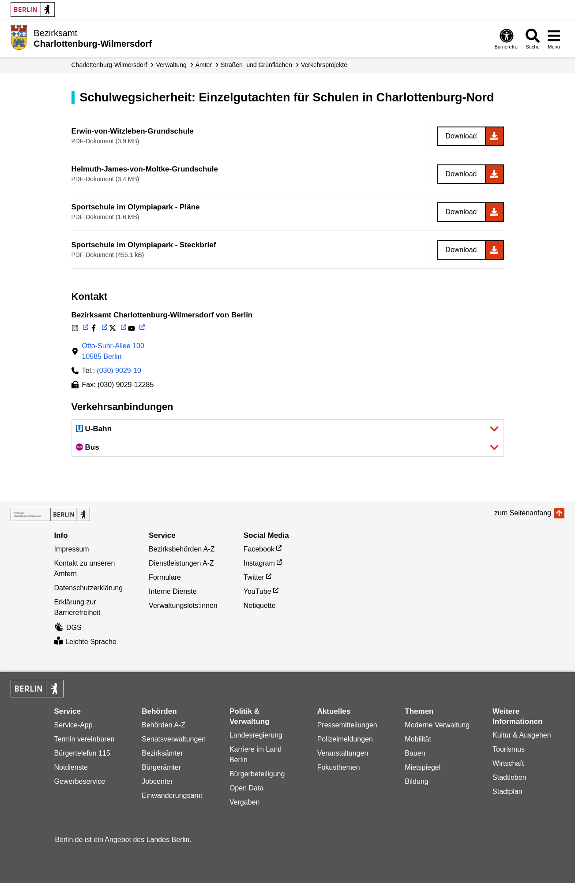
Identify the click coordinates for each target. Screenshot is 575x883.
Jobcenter (157, 781)
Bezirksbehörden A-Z (181, 549)
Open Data (246, 788)
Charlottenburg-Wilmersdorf (109, 64)
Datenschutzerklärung (88, 588)
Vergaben (244, 802)
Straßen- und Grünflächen (256, 64)
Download (461, 136)
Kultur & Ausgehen (521, 735)
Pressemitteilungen (347, 725)
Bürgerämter (161, 767)
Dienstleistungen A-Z (181, 563)
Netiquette (260, 605)
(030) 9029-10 (119, 370)
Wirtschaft (508, 763)
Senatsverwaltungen (174, 739)
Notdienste (71, 767)
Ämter (203, 64)
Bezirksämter (162, 753)
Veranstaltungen (342, 753)
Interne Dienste (173, 591)
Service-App (73, 725)
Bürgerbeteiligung (257, 774)
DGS (68, 627)
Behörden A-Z (163, 725)
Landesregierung (255, 735)
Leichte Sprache (85, 641)
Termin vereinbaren (84, 739)
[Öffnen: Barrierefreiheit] (506, 38)
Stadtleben (509, 777)
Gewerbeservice (79, 781)
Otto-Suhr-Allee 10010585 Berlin (113, 351)
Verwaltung (171, 64)
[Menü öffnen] (553, 38)
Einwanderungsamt (172, 795)
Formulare (165, 577)
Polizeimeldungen (345, 739)
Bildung (416, 781)
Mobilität (418, 739)
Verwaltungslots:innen (183, 605)
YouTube (257, 591)
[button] (287, 428)
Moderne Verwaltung (437, 725)
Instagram (259, 563)
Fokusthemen (338, 767)
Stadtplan (507, 791)
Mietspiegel (422, 767)
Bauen (415, 753)
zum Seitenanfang (522, 513)
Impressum (71, 549)
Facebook (259, 549)
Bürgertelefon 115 (82, 753)
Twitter (254, 577)
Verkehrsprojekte (324, 64)
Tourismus (508, 749)
